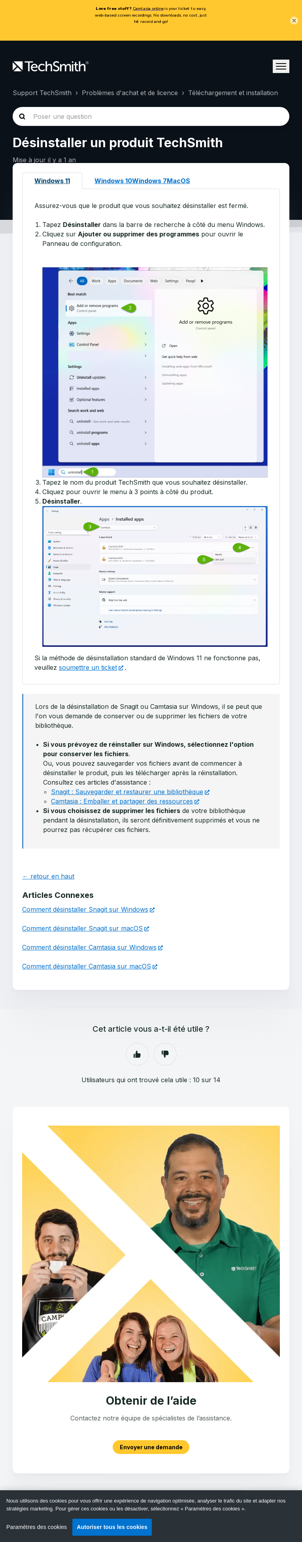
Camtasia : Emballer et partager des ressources (122, 801)
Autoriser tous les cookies (112, 1527)
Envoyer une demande (151, 1447)
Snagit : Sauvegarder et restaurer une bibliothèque (127, 792)
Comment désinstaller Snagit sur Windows (85, 909)
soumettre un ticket (88, 667)
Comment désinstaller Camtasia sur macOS (86, 966)
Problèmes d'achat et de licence (130, 93)
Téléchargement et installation (233, 93)
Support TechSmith (42, 93)
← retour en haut (48, 876)
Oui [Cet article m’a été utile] (137, 1054)
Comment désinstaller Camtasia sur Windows (89, 947)
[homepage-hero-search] (151, 116)
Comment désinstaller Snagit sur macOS (82, 928)
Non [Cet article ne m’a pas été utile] (165, 1054)
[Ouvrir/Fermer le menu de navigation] (281, 66)
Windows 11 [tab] (52, 181)
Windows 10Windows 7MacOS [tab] (142, 181)
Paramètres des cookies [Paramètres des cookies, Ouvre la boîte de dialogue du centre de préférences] (36, 1527)
